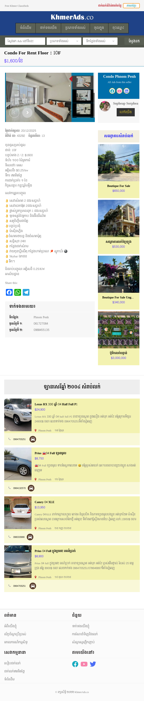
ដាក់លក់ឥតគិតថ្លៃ (14, 671)
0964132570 (19, 488)
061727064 (41, 323)
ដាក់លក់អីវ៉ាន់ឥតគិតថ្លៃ (110, 5)
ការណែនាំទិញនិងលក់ (85, 634)
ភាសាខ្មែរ (131, 5)
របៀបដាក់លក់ (12, 663)
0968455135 (41, 330)
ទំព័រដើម (9, 679)
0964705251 (19, 439)
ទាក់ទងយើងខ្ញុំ (80, 626)
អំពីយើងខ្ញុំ (10, 626)
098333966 (19, 537)
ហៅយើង (126, 112)
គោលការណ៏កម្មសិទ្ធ (16, 642)
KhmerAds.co (82, 692)
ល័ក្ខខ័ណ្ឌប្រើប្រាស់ (15, 634)
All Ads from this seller (119, 82)
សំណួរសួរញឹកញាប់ (83, 642)
